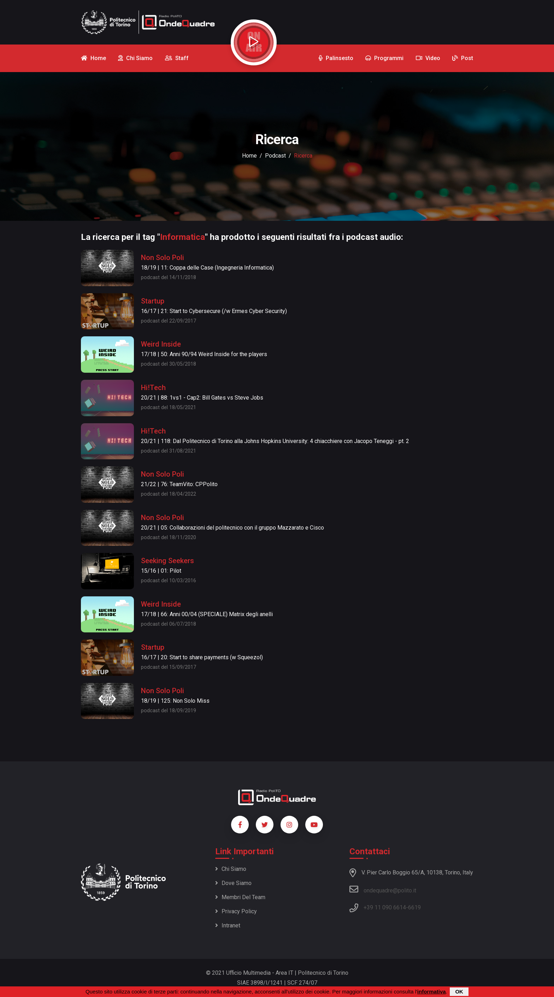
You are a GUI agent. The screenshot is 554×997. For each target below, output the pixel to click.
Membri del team (240, 897)
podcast (275, 155)
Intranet (227, 925)
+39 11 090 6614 (385, 907)
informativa (431, 992)
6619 (414, 907)
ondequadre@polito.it (382, 889)
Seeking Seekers (167, 560)
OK (459, 992)
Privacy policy (236, 911)
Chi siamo (230, 869)
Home (249, 155)
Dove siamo (233, 883)
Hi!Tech (153, 387)
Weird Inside (161, 344)
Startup (152, 301)
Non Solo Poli (162, 257)
